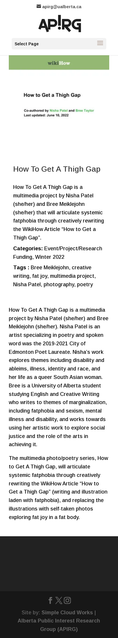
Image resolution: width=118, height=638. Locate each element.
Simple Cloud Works (67, 612)
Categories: (28, 248)
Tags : (21, 267)
